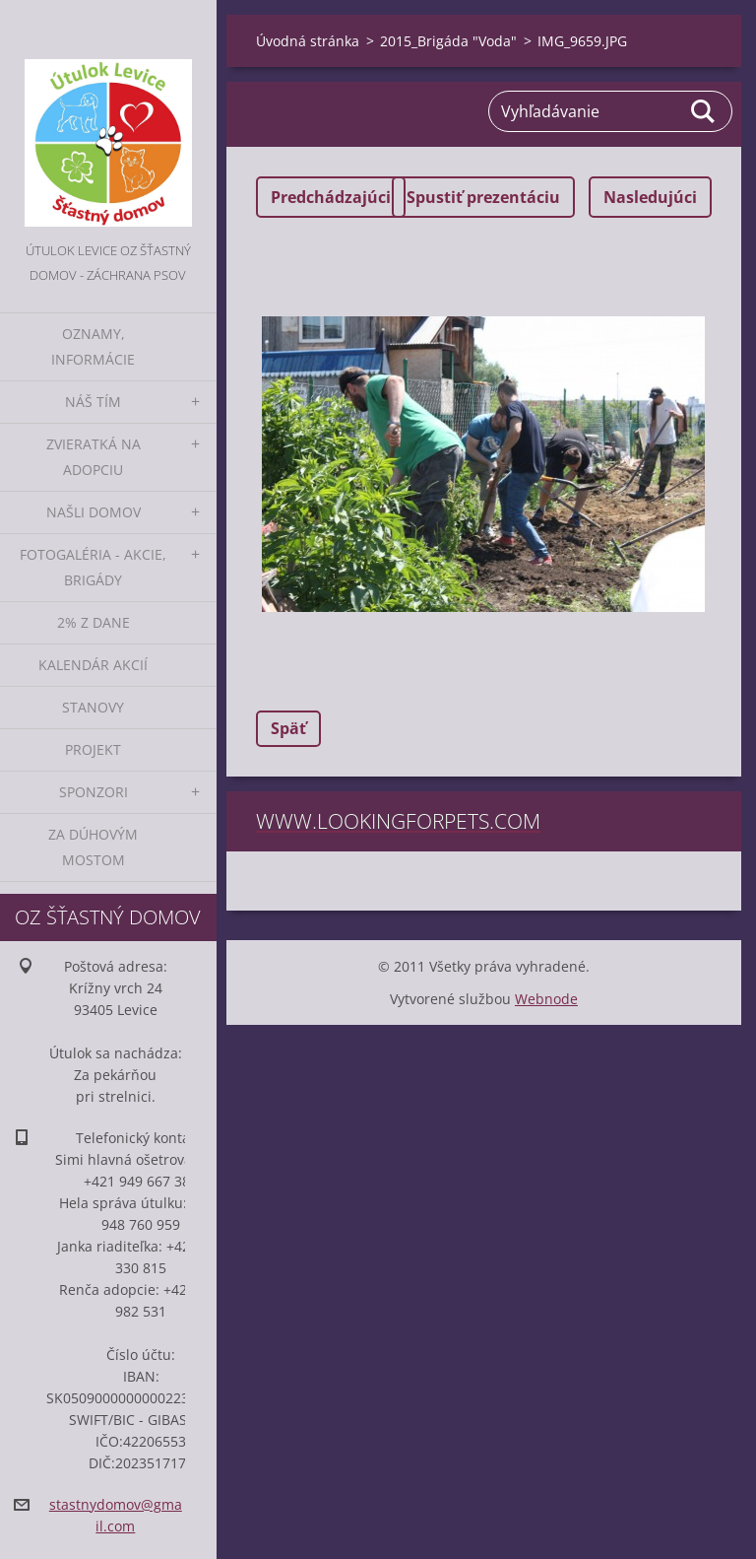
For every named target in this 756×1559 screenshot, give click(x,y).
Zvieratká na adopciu (93, 457)
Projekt (93, 749)
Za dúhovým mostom (93, 847)
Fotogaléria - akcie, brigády (93, 567)
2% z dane (93, 622)
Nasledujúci (650, 197)
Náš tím (93, 401)
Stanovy (93, 707)
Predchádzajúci (331, 197)
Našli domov (93, 512)
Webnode (546, 998)
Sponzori (93, 791)
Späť (288, 728)
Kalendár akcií (93, 664)
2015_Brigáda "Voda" (448, 41)
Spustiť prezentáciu (483, 197)
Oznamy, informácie (93, 346)
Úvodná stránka (307, 41)
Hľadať (704, 111)
